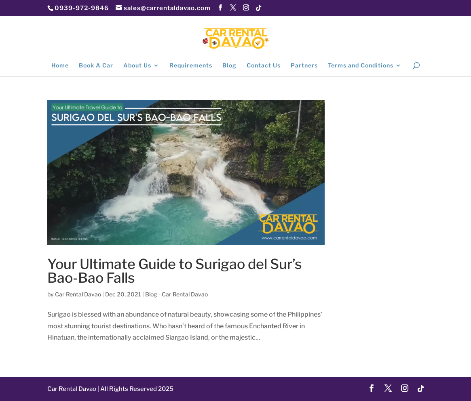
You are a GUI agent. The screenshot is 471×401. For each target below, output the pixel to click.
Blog (229, 66)
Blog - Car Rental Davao (176, 294)
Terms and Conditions (360, 66)
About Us (137, 66)
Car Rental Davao (78, 294)
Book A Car (96, 66)
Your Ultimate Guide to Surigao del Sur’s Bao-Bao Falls (174, 271)
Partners (304, 66)
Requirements (190, 66)
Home (60, 66)
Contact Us (264, 66)
